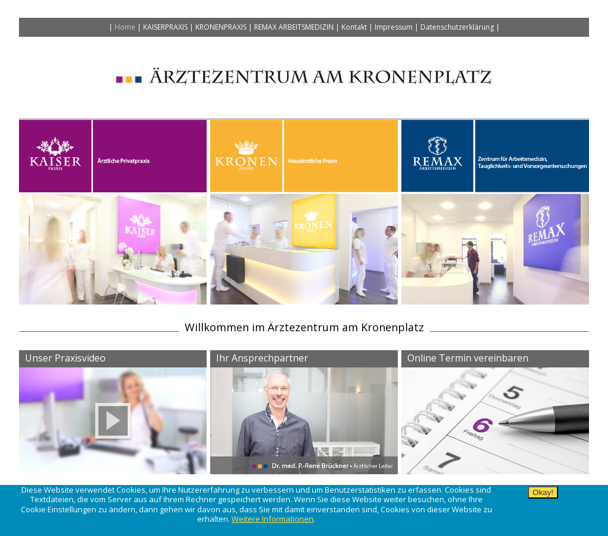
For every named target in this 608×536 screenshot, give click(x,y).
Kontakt (354, 27)
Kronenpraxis (220, 27)
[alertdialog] (304, 510)
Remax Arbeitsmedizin (294, 27)
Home (125, 27)
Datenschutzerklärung (457, 27)
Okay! (543, 492)
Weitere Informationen (273, 518)
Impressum (394, 27)
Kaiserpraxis (165, 27)
